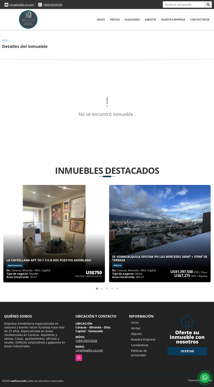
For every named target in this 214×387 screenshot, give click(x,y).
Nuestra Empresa (173, 19)
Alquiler (136, 334)
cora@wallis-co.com (21, 4)
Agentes (150, 19)
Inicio (101, 19)
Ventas (115, 19)
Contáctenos (199, 19)
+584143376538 (52, 4)
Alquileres (132, 19)
